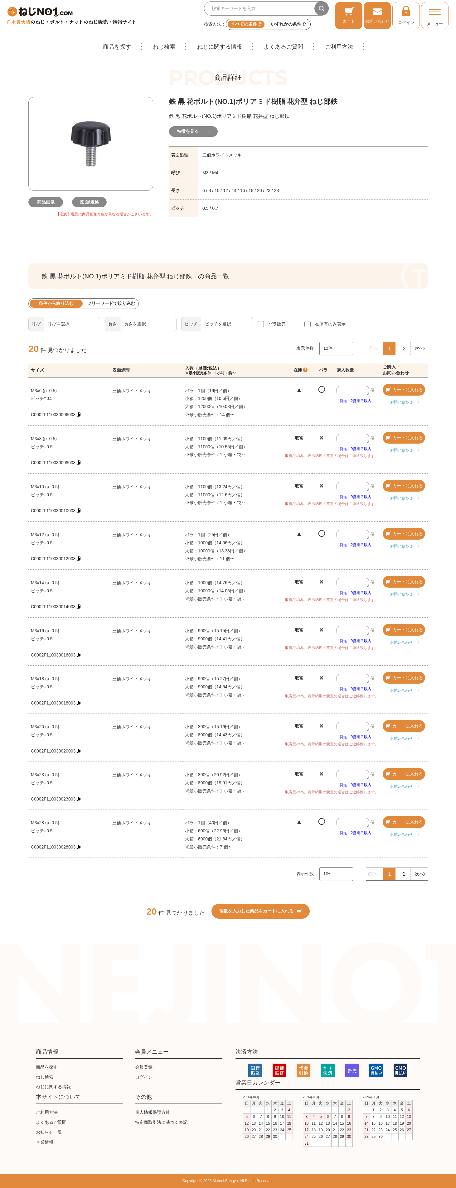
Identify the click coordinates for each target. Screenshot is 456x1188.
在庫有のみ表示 (330, 323)
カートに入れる (404, 389)
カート (349, 14)
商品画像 (47, 202)
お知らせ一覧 (49, 1132)
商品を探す (117, 47)
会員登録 (144, 1067)
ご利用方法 (339, 47)
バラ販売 (277, 323)
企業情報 (44, 1142)
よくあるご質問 (283, 47)
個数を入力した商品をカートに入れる (260, 910)
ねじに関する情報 (219, 47)
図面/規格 (90, 202)
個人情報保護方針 (152, 1112)
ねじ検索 (164, 47)
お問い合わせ (377, 15)
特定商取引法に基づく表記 (161, 1122)
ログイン (406, 15)
